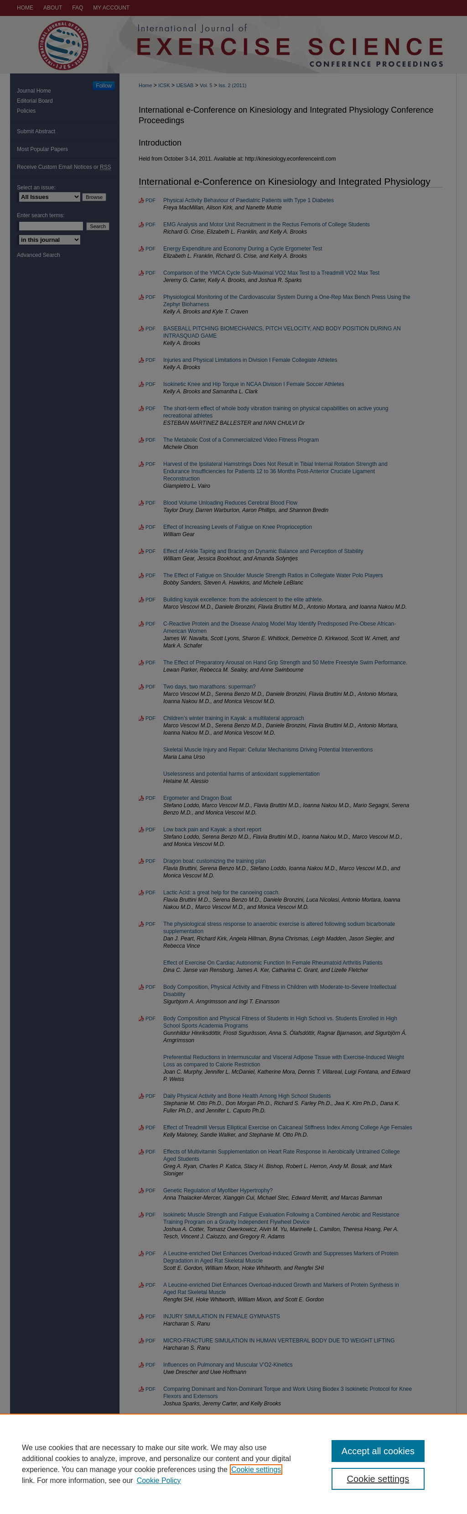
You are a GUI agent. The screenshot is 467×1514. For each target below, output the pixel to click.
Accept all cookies (378, 1451)
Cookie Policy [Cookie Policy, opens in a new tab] (159, 1480)
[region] (233, 1464)
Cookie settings (256, 1469)
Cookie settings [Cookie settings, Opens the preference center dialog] (378, 1479)
